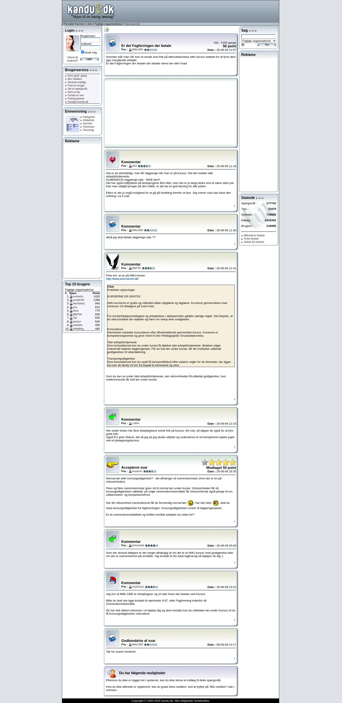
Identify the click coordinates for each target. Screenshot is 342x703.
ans (75, 307)
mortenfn (78, 296)
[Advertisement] (199, 11)
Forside (68, 24)
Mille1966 (137, 49)
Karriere (80, 24)
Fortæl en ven (74, 95)
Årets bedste (250, 238)
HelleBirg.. (79, 328)
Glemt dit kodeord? (72, 59)
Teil (75, 317)
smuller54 (78, 300)
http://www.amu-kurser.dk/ (122, 278)
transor (77, 321)
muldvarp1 (138, 586)
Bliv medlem (73, 79)
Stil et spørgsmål (76, 88)
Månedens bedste (253, 235)
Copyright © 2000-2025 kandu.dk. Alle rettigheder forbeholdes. (170, 700)
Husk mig (91, 52)
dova (76, 310)
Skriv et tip (72, 92)
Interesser (87, 126)
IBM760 (77, 314)
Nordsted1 (79, 303)
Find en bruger (75, 85)
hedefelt (77, 325)
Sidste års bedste (252, 241)
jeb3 (134, 165)
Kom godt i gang (76, 75)
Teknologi (87, 130)
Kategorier (87, 116)
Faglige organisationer (108, 24)
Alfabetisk (87, 120)
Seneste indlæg (75, 82)
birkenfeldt (138, 545)
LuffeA (135, 423)
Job (89, 24)
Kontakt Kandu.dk (76, 101)
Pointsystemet (74, 98)
